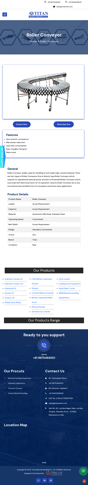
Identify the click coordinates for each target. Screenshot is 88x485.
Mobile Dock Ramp (13, 302)
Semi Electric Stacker (41, 311)
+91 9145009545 (56, 393)
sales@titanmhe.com (64, 7)
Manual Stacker (38, 307)
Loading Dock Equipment (70, 283)
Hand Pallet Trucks (67, 288)
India (44, 462)
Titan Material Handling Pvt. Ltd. (44, 470)
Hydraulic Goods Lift (14, 279)
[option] (43, 92)
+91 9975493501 (44, 358)
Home (33, 41)
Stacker (35, 288)
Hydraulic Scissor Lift (14, 283)
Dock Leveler (64, 279)
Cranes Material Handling (16, 393)
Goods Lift (9, 293)
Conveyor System (13, 388)
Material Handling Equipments (17, 378)
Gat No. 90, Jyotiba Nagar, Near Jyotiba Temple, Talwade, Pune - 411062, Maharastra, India (66, 411)
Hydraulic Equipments (14, 383)
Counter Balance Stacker (43, 293)
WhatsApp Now (63, 124)
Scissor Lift (9, 298)
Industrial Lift (10, 288)
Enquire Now (21, 124)
